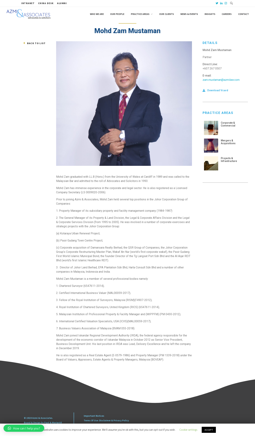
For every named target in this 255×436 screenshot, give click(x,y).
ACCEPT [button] (209, 429)
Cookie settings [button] (188, 430)
